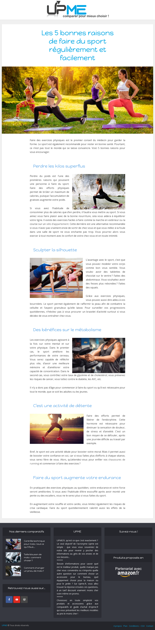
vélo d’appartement (57, 224)
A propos (118, 626)
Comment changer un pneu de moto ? (34, 569)
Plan (125, 626)
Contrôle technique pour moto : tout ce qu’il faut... (34, 544)
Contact (149, 626)
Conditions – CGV (137, 626)
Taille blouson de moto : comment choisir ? (33, 557)
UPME (4, 625)
